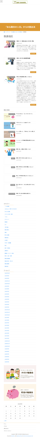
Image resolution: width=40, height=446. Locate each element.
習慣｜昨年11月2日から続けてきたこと (24, 158)
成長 (5, 232)
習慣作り (6, 250)
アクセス (5, 426)
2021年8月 (7, 320)
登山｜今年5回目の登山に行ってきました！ (25, 175)
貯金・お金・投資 (8, 255)
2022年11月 (7, 281)
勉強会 (6, 221)
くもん (6, 216)
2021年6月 (7, 325)
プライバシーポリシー (7, 430)
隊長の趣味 (7, 263)
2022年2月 (7, 304)
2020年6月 (7, 356)
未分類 (6, 240)
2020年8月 (7, 351)
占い (5, 224)
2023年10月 (7, 273)
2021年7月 (7, 322)
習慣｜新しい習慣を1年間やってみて (23, 149)
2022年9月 (7, 286)
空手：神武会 (7, 248)
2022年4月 (7, 299)
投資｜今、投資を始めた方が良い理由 (25, 41)
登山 (5, 245)
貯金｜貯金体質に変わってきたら (24, 76)
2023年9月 (7, 275)
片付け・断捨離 (8, 242)
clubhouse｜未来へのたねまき (11, 208)
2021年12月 (7, 309)
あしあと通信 (7, 211)
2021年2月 (7, 335)
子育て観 (6, 227)
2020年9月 (7, 348)
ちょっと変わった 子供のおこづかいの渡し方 (25, 131)
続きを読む (33, 53)
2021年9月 (7, 317)
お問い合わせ (6, 428)
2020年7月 (7, 354)
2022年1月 (7, 307)
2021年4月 (7, 330)
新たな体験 (7, 235)
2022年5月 (7, 296)
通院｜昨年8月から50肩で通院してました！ (25, 166)
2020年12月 (7, 340)
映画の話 (6, 237)
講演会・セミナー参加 (9, 253)
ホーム (5, 423)
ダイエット (7, 219)
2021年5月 (7, 327)
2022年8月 (7, 288)
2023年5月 (7, 278)
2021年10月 (7, 314)
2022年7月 (7, 291)
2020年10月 (7, 346)
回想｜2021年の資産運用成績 (23, 58)
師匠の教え (7, 229)
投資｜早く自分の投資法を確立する (23, 193)
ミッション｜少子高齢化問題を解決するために (25, 140)
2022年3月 (7, 301)
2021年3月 (7, 333)
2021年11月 (7, 312)
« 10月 (5, 420)
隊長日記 (6, 266)
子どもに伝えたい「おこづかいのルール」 (24, 113)
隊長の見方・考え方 (9, 261)
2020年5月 (7, 359)
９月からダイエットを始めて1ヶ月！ (23, 122)
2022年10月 (7, 283)
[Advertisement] (20, 13)
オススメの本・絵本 (9, 214)
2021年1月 (7, 338)
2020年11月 (7, 343)
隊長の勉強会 (7, 258)
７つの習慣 (7, 206)
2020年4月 (7, 361)
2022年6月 (7, 294)
